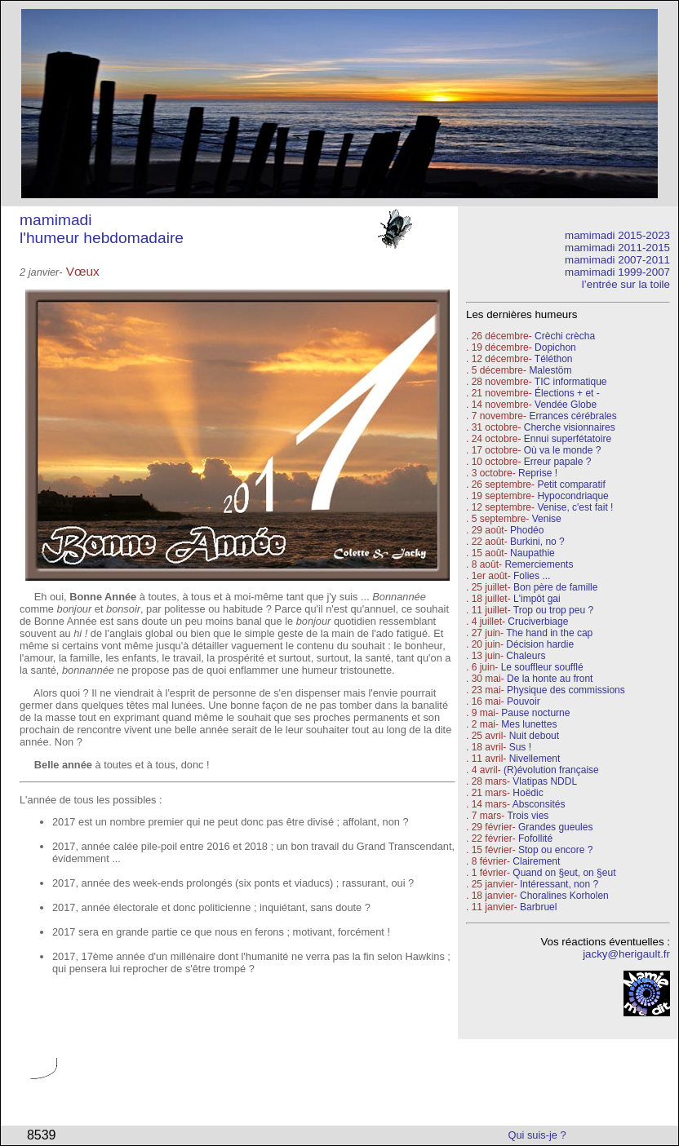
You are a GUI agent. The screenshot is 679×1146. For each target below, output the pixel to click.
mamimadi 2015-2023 (617, 235)
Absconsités (539, 804)
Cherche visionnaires (569, 427)
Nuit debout (534, 735)
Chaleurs (525, 655)
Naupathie (532, 553)
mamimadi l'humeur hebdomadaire (102, 228)
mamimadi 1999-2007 (617, 272)
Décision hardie (540, 644)
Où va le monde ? (562, 450)
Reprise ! (537, 473)
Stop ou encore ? (555, 850)
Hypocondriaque (572, 496)
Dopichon (555, 347)
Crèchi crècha (565, 336)
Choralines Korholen (564, 895)
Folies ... (531, 576)
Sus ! (520, 747)
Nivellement (535, 758)
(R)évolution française (551, 770)
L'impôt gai (537, 598)
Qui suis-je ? (537, 1135)
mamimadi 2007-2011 (617, 260)
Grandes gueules (555, 827)
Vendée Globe (566, 404)
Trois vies (527, 815)
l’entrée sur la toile (626, 284)
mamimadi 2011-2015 (617, 247)
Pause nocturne (535, 713)
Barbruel (538, 907)
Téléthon (554, 359)
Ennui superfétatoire (567, 439)
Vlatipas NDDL (545, 781)
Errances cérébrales (572, 416)
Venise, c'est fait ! (575, 507)
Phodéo (527, 530)
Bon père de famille (555, 587)
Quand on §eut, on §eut (564, 872)
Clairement (536, 861)
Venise (546, 518)
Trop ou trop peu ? (553, 610)
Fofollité (535, 838)
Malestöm (550, 370)
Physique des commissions (566, 690)
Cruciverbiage (538, 621)
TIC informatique (571, 381)
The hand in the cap (549, 633)
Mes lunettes (529, 724)
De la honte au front (549, 678)
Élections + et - (567, 393)
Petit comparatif (571, 484)
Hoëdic (528, 793)
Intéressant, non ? (559, 884)
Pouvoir (523, 701)
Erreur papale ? (556, 461)
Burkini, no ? (537, 541)
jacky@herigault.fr (626, 954)
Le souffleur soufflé (542, 667)
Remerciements (538, 564)
